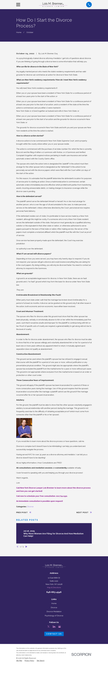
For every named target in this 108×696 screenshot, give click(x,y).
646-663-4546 (53, 628)
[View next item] (26, 582)
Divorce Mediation (54, 647)
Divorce (30, 542)
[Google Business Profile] (59, 662)
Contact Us (54, 670)
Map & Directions (54, 623)
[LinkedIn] (54, 662)
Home (54, 639)
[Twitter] (48, 662)
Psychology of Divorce (54, 651)
